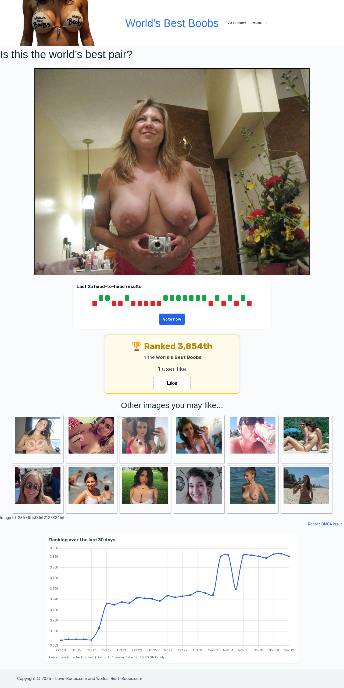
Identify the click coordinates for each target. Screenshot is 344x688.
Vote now (172, 319)
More (261, 23)
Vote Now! (236, 23)
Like (172, 383)
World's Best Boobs (171, 23)
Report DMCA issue (325, 524)
